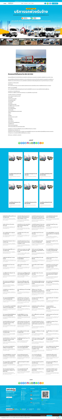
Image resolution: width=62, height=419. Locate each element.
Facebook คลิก (31, 409)
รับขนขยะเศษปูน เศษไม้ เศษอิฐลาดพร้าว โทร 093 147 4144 (36, 395)
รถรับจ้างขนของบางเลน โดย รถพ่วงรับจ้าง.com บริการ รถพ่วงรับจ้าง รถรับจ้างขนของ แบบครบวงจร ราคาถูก (23, 322)
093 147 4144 (25, 18)
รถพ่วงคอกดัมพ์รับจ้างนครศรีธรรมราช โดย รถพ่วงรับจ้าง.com (51, 307)
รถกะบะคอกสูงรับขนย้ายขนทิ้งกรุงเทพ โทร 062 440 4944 (22, 369)
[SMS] (30, 143)
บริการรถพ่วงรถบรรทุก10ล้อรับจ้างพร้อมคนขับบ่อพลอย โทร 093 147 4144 (9, 282)
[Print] (41, 143)
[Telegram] (38, 143)
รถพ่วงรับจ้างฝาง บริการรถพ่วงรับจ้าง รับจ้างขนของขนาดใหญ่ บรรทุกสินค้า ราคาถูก (23, 225)
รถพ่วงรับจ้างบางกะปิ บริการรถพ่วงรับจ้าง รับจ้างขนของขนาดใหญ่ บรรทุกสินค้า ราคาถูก (52, 266)
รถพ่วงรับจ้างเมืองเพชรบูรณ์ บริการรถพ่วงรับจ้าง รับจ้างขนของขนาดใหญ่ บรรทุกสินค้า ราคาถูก (23, 217)
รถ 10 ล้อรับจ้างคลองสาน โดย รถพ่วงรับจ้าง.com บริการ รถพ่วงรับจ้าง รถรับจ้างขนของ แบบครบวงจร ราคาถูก (38, 225)
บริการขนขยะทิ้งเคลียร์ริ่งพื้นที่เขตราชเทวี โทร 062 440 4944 (9, 298)
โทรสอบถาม (25, 17)
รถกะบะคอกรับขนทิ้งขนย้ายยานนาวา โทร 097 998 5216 (36, 355)
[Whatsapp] (36, 143)
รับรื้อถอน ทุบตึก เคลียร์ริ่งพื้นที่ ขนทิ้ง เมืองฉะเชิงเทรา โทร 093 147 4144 (36, 403)
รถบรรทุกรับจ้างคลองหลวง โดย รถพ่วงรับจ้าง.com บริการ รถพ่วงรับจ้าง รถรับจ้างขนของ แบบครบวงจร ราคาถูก (38, 323)
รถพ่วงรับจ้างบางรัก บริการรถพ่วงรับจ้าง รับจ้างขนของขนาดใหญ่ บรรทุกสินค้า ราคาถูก (37, 347)
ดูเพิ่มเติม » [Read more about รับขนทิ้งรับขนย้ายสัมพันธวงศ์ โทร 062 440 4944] (41, 177)
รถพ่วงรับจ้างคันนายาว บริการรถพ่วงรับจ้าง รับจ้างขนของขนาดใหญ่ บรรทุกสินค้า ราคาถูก (9, 339)
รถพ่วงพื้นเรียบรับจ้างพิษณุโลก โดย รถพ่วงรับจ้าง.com (9, 273)
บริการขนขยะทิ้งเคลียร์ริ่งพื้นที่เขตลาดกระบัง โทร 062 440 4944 (23, 347)
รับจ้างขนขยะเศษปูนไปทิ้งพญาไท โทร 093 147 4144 (52, 362)
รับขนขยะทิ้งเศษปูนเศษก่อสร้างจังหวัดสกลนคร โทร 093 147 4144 (23, 355)
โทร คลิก (16, 409)
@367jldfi (34, 18)
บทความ (29, 3)
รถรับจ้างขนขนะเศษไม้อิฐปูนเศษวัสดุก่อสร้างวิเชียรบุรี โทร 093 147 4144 (23, 273)
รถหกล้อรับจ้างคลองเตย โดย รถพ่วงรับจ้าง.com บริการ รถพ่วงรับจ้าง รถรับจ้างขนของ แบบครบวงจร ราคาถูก (38, 217)
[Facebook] (21, 143)
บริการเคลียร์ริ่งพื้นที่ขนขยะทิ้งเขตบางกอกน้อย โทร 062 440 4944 (52, 250)
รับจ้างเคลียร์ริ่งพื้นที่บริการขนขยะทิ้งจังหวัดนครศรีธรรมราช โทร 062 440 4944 (52, 234)
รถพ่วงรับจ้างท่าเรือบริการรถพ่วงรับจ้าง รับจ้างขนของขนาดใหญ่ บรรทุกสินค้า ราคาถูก (51, 370)
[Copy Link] (43, 143)
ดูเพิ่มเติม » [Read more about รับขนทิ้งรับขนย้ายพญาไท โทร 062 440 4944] (26, 177)
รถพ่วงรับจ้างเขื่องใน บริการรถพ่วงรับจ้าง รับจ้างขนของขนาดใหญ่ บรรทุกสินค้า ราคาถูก (9, 322)
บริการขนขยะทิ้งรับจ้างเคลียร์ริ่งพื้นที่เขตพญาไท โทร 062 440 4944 (9, 307)
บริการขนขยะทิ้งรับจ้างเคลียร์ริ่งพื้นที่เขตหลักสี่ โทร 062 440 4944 (9, 362)
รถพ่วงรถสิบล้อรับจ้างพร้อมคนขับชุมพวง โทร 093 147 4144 (52, 216)
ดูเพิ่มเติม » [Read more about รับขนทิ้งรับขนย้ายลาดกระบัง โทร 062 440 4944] (26, 206)
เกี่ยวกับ (32, 3)
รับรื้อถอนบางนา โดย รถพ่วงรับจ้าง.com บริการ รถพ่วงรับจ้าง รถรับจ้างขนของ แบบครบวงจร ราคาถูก (38, 291)
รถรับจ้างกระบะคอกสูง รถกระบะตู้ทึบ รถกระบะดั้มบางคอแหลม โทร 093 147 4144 (23, 250)
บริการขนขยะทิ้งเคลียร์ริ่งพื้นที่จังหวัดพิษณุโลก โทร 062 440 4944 (9, 315)
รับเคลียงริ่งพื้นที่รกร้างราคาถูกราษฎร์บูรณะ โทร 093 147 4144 (22, 315)
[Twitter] (26, 143)
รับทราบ (59, 417)
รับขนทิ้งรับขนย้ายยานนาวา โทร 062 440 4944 (14, 203)
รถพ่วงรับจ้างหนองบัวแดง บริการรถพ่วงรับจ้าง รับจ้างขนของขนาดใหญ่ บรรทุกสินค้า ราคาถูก (23, 242)
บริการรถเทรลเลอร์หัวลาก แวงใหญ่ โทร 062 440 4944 (52, 339)
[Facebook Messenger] (24, 143)
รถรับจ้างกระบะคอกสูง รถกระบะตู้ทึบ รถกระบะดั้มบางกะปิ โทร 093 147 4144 (38, 339)
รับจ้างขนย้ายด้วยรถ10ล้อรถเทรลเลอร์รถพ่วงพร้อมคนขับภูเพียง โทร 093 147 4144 (38, 282)
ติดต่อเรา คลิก (55, 3)
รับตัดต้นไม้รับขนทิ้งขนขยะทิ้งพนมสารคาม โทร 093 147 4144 (51, 355)
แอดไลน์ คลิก (24, 409)
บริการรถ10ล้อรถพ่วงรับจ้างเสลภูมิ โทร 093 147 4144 (23, 331)
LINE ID (34, 17)
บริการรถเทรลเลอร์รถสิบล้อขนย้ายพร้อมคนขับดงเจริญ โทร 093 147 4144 (52, 274)
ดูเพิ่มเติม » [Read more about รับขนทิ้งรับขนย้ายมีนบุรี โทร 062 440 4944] (41, 206)
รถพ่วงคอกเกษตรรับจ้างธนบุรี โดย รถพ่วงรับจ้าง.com (38, 362)
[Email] (32, 143)
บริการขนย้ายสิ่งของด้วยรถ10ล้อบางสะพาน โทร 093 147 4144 (37, 241)
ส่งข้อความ (39, 409)
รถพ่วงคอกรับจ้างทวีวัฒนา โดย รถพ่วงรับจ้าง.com (36, 399)
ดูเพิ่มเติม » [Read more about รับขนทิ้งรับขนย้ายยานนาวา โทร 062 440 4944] (10, 206)
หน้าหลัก (22, 3)
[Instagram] (28, 143)
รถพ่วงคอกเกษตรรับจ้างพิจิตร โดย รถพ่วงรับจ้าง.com (38, 298)
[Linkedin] (34, 143)
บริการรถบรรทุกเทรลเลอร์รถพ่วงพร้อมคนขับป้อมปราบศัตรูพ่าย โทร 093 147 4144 (9, 370)
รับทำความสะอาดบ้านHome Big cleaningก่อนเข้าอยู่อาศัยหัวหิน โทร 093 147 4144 (38, 250)
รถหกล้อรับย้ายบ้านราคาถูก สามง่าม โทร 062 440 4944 (9, 331)
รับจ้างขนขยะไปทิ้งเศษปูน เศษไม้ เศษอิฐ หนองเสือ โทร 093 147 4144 (23, 282)
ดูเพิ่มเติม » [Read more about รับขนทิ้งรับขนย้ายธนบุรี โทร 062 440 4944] (10, 177)
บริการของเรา (26, 3)
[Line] (19, 143)
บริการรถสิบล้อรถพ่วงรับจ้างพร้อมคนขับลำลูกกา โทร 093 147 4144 (52, 347)
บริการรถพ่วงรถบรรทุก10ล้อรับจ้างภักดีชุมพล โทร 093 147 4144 (9, 347)
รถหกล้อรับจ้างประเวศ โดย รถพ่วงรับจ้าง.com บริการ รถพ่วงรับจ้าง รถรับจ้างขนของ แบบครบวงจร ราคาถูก (23, 299)
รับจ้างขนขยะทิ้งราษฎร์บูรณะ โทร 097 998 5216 (36, 391)
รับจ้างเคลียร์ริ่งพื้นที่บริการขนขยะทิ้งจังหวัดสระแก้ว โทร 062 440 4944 (9, 355)
